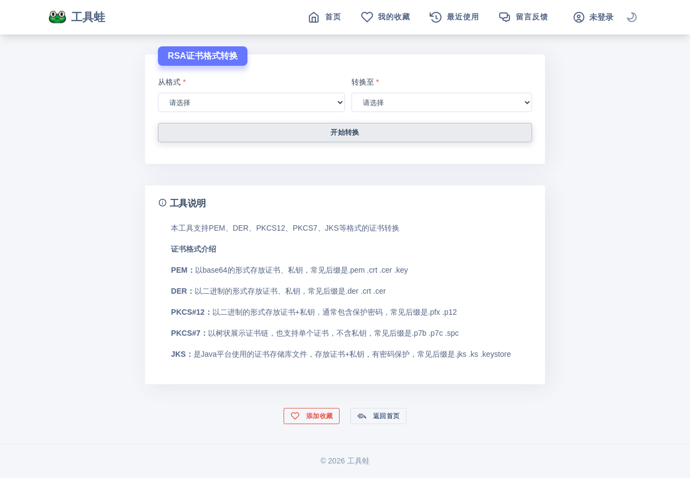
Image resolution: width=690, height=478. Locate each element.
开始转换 (344, 132)
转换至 (365, 82)
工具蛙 (76, 17)
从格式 (171, 82)
